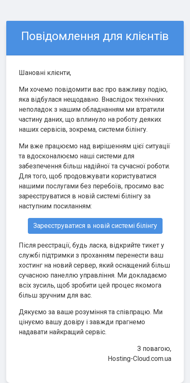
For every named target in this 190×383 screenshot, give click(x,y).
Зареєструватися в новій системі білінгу (95, 226)
